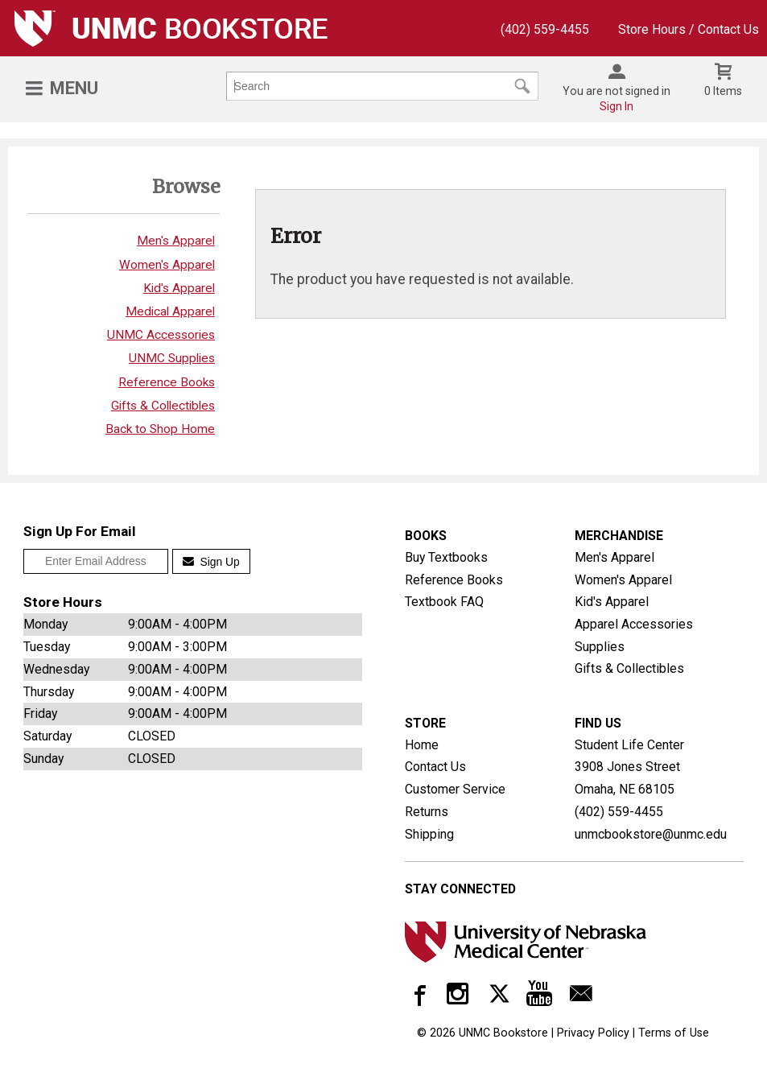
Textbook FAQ (444, 601)
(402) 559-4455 (545, 29)
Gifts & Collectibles (163, 405)
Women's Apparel (167, 265)
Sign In (616, 106)
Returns (426, 811)
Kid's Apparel (179, 288)
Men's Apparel (176, 240)
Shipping (429, 834)
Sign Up (211, 561)
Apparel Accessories (634, 624)
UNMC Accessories (161, 335)
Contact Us (435, 766)
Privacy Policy (593, 1032)
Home (422, 745)
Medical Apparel (170, 311)
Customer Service (455, 789)
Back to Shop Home (160, 429)
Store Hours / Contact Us (688, 29)
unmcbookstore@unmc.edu (651, 832)
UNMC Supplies (172, 358)
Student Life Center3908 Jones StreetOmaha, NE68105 (629, 767)
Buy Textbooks (446, 557)
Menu (74, 88)
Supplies (600, 646)
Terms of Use (673, 1032)
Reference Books (166, 382)
